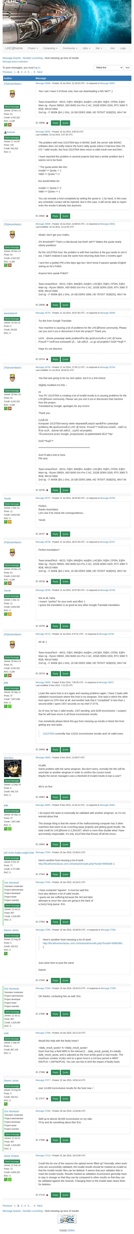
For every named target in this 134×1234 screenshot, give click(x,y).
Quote (65, 123)
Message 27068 (43, 1033)
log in (37, 67)
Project (33, 48)
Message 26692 (43, 132)
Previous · (8, 72)
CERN (71, 1230)
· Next (39, 72)
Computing (50, 48)
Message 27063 (43, 852)
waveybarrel (10, 313)
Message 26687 (107, 83)
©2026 (66, 1230)
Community (70, 48)
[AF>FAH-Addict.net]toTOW (19, 852)
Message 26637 (106, 682)
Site (99, 48)
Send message (12, 107)
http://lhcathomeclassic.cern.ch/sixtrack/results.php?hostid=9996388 (75, 863)
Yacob (7, 498)
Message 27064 (43, 882)
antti (6, 1033)
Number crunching (33, 58)
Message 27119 (43, 1155)
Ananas (11, 132)
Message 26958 (43, 682)
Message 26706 (43, 367)
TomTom (8, 758)
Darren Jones (11, 930)
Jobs (86, 48)
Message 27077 (43, 1080)
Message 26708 (43, 542)
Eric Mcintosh (11, 882)
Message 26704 (43, 313)
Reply (55, 123)
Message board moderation (15, 61)
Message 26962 (43, 757)
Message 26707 (43, 498)
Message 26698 (43, 224)
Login (123, 48)
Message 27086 (43, 1111)
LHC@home (14, 48)
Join (112, 48)
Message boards (12, 58)
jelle (6, 682)
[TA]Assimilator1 (13, 83)
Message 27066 (43, 988)
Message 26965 (43, 805)
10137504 (49, 733)
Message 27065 (43, 930)
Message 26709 (43, 590)
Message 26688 (43, 83)
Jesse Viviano (11, 1156)
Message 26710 (43, 634)
